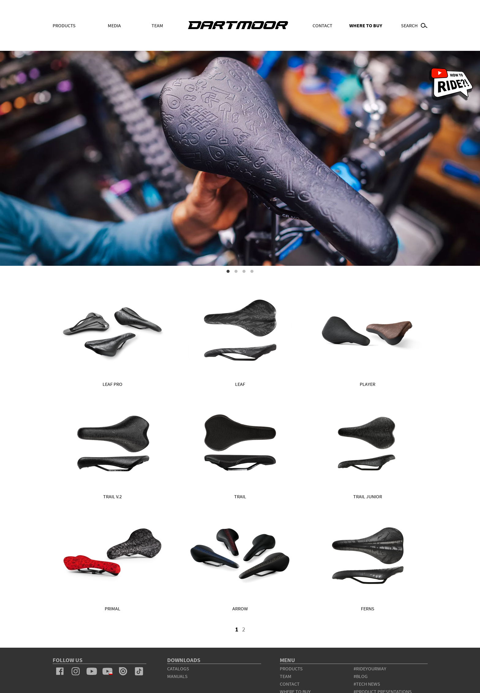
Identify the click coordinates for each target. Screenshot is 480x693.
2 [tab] (236, 271)
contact (290, 684)
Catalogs (178, 668)
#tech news (367, 684)
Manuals (177, 676)
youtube (91, 671)
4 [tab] (252, 271)
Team (157, 25)
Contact (322, 25)
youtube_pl (107, 671)
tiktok (139, 671)
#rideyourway (370, 668)
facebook (60, 671)
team (285, 676)
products (291, 668)
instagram (75, 671)
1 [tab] (228, 271)
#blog (361, 676)
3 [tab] (244, 271)
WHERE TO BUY (365, 25)
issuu (123, 671)
